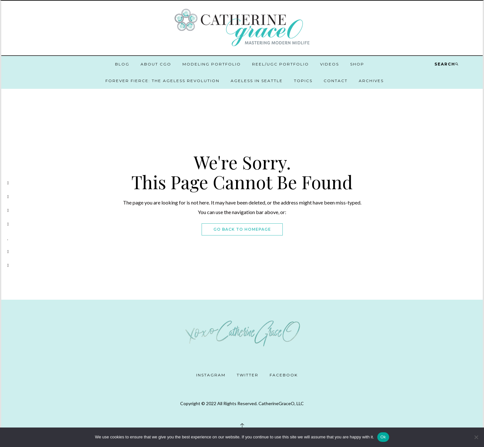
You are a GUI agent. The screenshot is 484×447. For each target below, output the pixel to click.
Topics (303, 80)
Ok (383, 437)
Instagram (211, 375)
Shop (357, 64)
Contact (336, 80)
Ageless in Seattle (257, 80)
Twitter (247, 375)
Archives (371, 80)
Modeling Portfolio (211, 64)
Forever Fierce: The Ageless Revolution (162, 80)
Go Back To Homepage (242, 229)
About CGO (156, 64)
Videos (329, 64)
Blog (122, 64)
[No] (476, 437)
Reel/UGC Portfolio (280, 64)
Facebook (284, 375)
